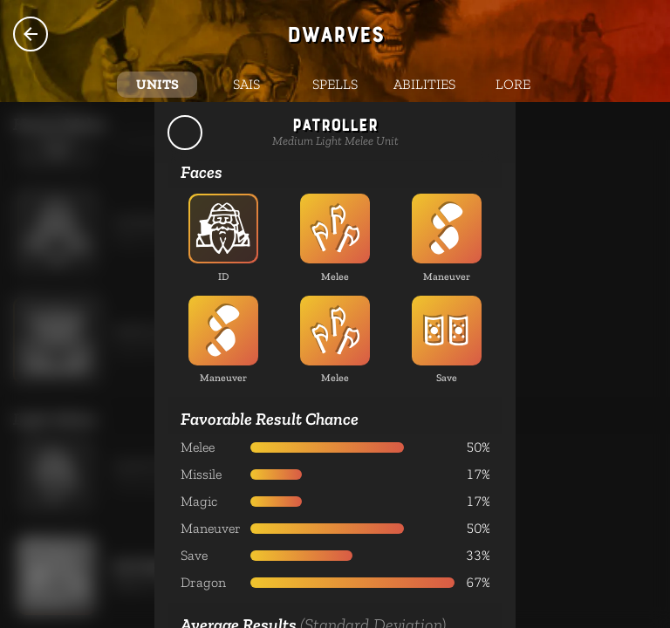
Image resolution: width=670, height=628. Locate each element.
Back (185, 132)
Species (30, 34)
